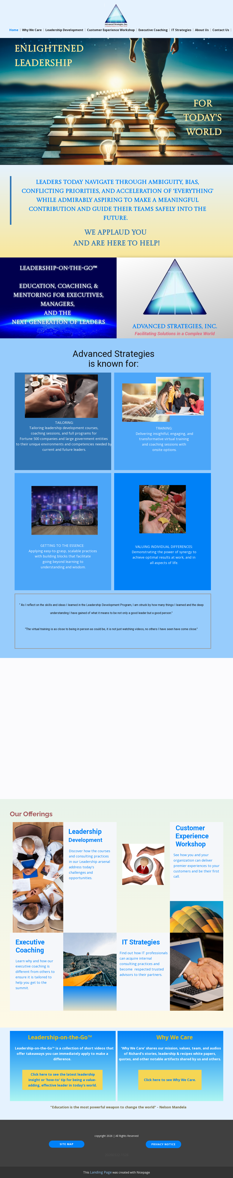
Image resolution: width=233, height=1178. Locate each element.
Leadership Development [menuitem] (64, 29)
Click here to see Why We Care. (170, 1080)
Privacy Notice (163, 1144)
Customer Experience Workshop (192, 836)
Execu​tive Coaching (31, 946)
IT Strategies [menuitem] (181, 29)
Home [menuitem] (13, 29)
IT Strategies (141, 942)
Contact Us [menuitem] (220, 29)
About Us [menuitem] (202, 29)
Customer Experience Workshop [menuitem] (111, 29)
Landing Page (101, 1172)
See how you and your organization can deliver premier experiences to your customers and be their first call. (196, 866)
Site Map (67, 1144)
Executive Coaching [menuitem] (153, 29)
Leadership (85, 835)
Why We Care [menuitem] (32, 29)
